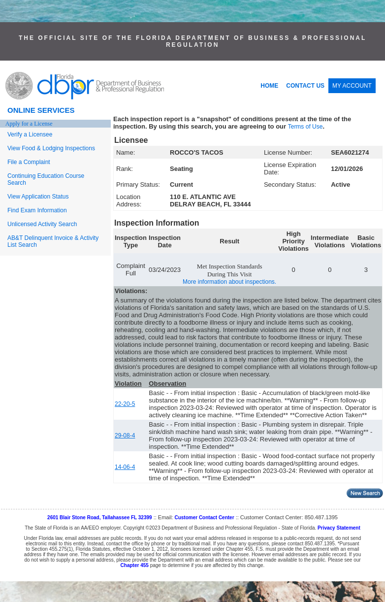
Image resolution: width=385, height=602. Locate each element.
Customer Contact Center (204, 517)
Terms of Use (305, 126)
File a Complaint (28, 162)
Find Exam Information (37, 210)
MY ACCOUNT (352, 85)
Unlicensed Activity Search (42, 224)
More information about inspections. (229, 281)
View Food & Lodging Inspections (51, 148)
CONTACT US (305, 85)
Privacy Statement (339, 528)
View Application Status (38, 196)
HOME (269, 85)
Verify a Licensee (29, 134)
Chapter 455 (135, 565)
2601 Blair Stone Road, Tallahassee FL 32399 (99, 517)
